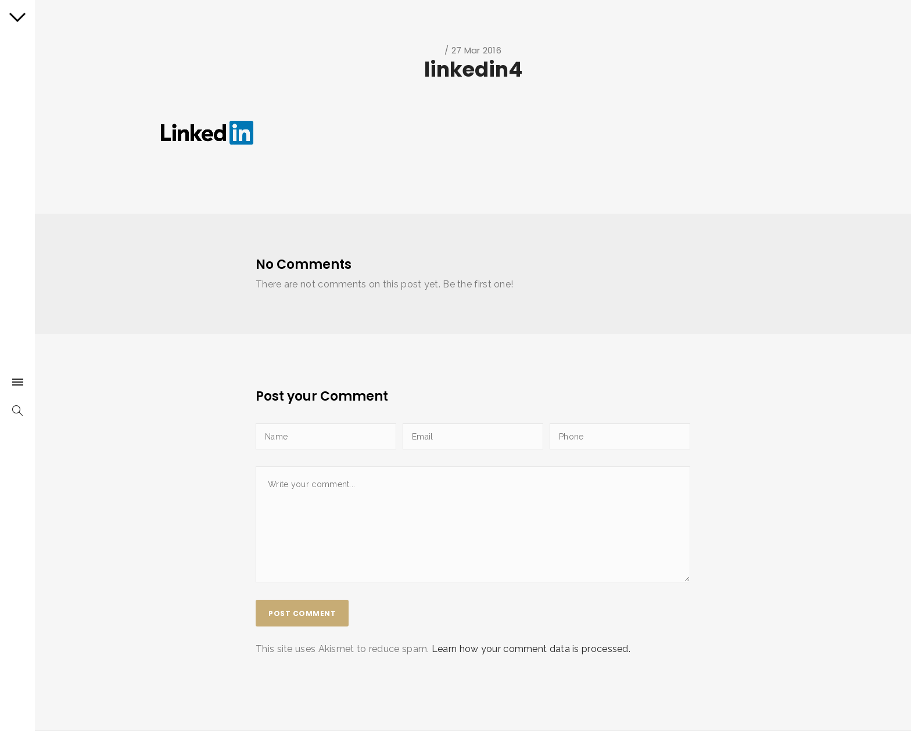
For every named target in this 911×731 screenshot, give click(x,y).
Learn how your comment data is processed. (531, 648)
